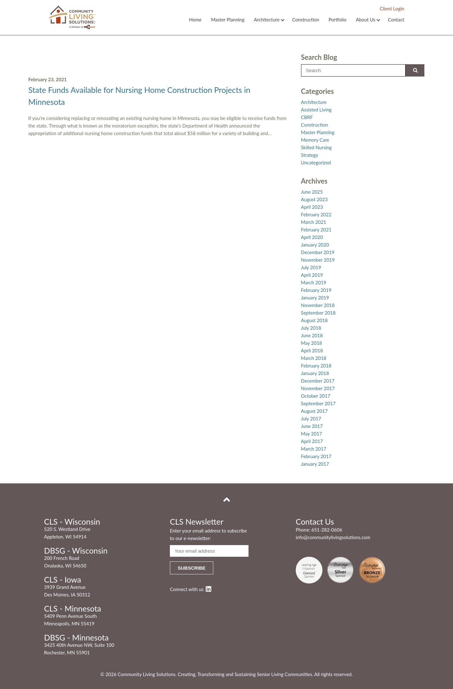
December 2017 (318, 381)
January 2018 (315, 373)
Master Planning (227, 19)
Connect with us (190, 589)
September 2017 (318, 403)
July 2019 (311, 267)
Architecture (267, 19)
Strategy (309, 155)
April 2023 (312, 207)
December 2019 (318, 252)
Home (195, 19)
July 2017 (311, 418)
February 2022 (316, 214)
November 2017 (318, 388)
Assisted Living (316, 109)
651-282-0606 (326, 529)
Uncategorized (316, 162)
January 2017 (315, 464)
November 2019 (318, 260)
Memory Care (315, 140)
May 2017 (311, 433)
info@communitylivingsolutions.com (333, 537)
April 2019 (312, 275)
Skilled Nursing (316, 147)
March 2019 (313, 282)
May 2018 (311, 343)
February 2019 (316, 290)
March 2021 (313, 222)
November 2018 (318, 305)
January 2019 (315, 297)
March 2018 (313, 358)
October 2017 (315, 396)
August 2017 (314, 411)
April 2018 (312, 350)
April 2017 (312, 441)
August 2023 (314, 199)
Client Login (392, 8)
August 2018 (314, 320)
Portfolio (337, 19)
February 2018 (316, 365)
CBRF (307, 117)
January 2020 (315, 245)
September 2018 (318, 313)
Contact (396, 19)
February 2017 (316, 456)
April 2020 (312, 237)
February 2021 (316, 229)
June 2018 (312, 335)
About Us (365, 19)
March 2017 (313, 449)
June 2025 (312, 192)
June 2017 (312, 426)
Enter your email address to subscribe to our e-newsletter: (208, 534)
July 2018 (311, 328)
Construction (305, 19)
